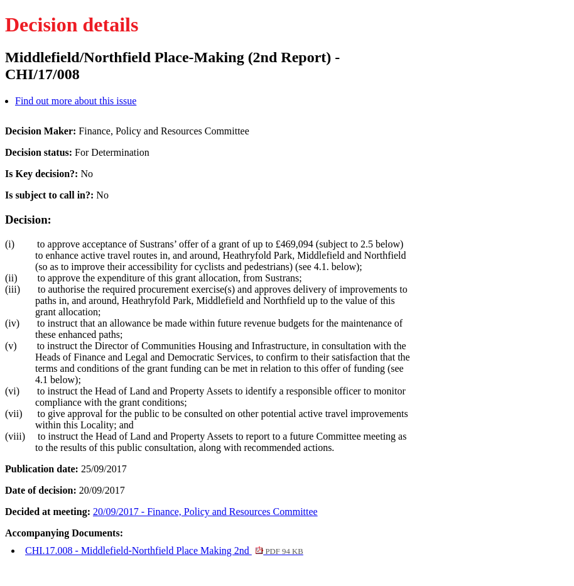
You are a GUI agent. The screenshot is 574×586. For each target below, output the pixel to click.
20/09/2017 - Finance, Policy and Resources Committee (205, 511)
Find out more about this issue (75, 100)
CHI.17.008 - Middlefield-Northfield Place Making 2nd (164, 550)
